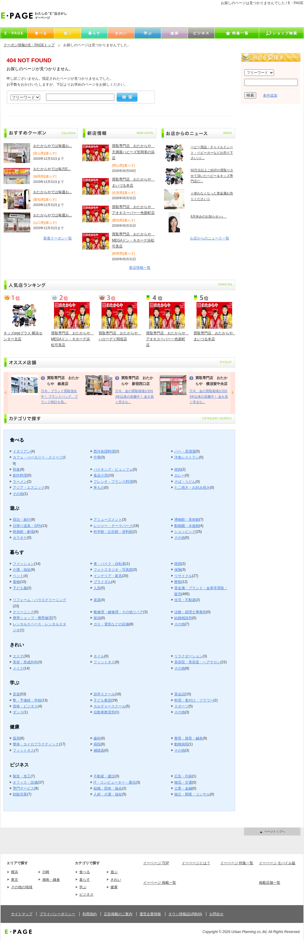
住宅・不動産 (185, 600)
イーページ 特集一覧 (236, 863)
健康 (114, 887)
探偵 (97, 618)
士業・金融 (183, 788)
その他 (18, 494)
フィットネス (104, 662)
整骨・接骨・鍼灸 (188, 738)
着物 (16, 582)
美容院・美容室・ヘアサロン (197, 662)
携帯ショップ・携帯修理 (32, 618)
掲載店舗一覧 (269, 883)
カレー (179, 475)
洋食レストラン (186, 457)
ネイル (99, 656)
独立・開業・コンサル (192, 794)
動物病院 (181, 744)
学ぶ (82, 887)
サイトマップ (21, 914)
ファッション (23, 564)
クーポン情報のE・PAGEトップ (29, 45)
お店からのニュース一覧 (209, 238)
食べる (84, 872)
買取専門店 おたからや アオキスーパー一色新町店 (167, 339)
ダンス (18, 712)
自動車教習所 (104, 712)
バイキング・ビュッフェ (113, 469)
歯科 (97, 738)
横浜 (14, 872)
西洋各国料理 (104, 451)
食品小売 (101, 475)
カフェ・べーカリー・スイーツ (38, 457)
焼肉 (177, 469)
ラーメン (20, 482)
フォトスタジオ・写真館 (113, 570)
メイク (18, 668)
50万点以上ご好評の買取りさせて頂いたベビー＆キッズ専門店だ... (212, 175)
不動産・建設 (104, 776)
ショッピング (185, 532)
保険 (177, 570)
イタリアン (22, 451)
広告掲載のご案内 (118, 914)
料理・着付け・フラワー (193, 700)
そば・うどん (185, 482)
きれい (115, 880)
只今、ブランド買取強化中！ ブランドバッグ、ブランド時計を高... (59, 396)
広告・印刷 (183, 776)
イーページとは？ (196, 863)
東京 (14, 880)
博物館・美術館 (186, 519)
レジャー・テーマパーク (113, 526)
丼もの (99, 487)
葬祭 (177, 582)
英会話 (179, 694)
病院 (97, 744)
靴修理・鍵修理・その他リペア (118, 612)
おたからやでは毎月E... (52, 169)
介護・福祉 (22, 570)
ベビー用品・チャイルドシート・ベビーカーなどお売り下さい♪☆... (212, 152)
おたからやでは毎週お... (52, 146)
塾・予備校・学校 (27, 700)
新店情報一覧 (140, 268)
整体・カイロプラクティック (36, 744)
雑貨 (177, 564)
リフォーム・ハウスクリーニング (39, 600)
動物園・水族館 (186, 526)
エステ (18, 656)
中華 (97, 457)
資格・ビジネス (25, 706)
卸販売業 (20, 794)
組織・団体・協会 (108, 788)
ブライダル (102, 582)
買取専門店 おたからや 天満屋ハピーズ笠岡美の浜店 (133, 152)
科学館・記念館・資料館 (113, 532)
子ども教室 (102, 700)
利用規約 (90, 914)
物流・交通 (183, 782)
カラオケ (20, 538)
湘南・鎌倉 (51, 880)
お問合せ (216, 914)
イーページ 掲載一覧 (159, 883)
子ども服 (20, 588)
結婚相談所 (183, 618)
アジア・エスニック (29, 487)
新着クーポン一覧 (57, 238)
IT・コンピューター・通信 (115, 782)
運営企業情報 (150, 914)
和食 (16, 469)
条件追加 (270, 95)
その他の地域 (21, 887)
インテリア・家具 (108, 576)
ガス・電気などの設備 (111, 624)
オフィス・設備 (25, 782)
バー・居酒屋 (185, 451)
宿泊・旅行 (22, 519)
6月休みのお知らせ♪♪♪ (209, 216)
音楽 (16, 694)
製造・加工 (22, 776)
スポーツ (181, 706)
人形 (97, 588)
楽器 (97, 600)
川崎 (45, 872)
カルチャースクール (110, 706)
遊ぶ (114, 872)
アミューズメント (108, 519)
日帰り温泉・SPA (27, 526)
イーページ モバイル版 (277, 863)
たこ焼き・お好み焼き (192, 487)
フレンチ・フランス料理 (113, 482)
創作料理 (20, 475)
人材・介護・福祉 (108, 794)
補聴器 (99, 750)
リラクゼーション (188, 656)
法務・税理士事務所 (190, 612)
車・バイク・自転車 (110, 564)
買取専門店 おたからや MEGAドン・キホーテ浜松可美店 (133, 240)
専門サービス (23, 788)
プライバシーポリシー (57, 914)
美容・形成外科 (25, 662)
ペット (18, 576)
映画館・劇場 (23, 532)
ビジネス (86, 894)
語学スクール (104, 694)
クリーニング (23, 612)
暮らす (84, 880)
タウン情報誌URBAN (185, 914)
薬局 (16, 738)
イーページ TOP (156, 863)
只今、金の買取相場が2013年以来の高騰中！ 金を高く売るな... (134, 396)
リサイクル (183, 576)
